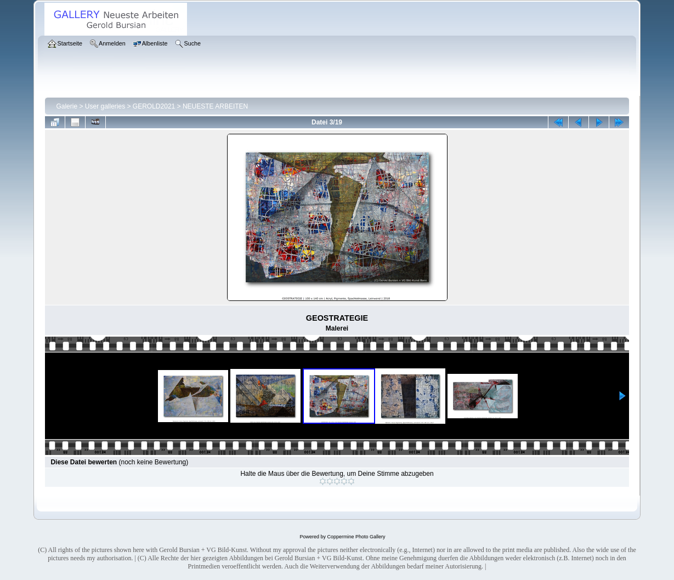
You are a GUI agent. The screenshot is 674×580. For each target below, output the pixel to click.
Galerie (66, 106)
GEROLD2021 (154, 106)
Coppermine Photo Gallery (356, 536)
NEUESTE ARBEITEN (215, 106)
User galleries (105, 106)
